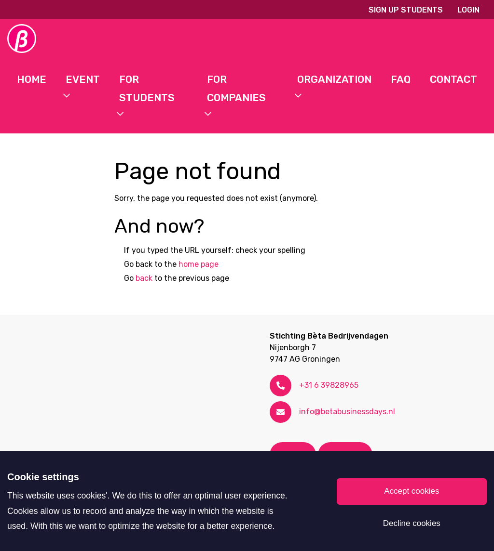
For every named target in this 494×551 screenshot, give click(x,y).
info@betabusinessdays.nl (347, 411)
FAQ (401, 79)
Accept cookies (411, 491)
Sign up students (406, 9)
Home (31, 79)
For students (147, 88)
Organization (334, 79)
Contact (453, 79)
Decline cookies (411, 523)
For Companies (236, 88)
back (144, 278)
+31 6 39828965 (328, 385)
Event (83, 79)
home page (198, 264)
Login (468, 9)
